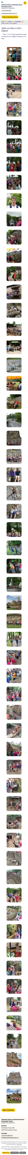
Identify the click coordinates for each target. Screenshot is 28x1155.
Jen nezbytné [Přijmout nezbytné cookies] (14, 1152)
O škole (9, 21)
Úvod (2, 21)
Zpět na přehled (8, 1110)
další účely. (19, 1144)
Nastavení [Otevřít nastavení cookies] (22, 1152)
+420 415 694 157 (6, 10)
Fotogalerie (18, 21)
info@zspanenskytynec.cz (9, 13)
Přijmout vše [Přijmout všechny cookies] (6, 1152)
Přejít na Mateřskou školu (10, 17)
